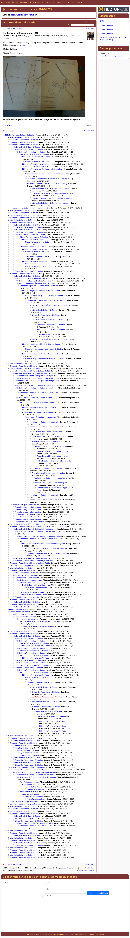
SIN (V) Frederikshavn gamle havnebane (35, 621)
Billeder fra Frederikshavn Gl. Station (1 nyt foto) (35, 823)
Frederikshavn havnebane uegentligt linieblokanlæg (52, 198)
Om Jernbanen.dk (80, 934)
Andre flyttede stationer (29, 792)
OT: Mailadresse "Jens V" (48, 334)
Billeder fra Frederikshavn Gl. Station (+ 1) (23, 855)
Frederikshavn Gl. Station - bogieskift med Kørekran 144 (31, 770)
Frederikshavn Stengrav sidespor (37, 587)
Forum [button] (59, 2)
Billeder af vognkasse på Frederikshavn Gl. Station (34, 278)
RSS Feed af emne (88, 130)
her (24, 45)
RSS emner (83, 870)
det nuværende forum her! (23, 14)
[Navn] (65, 889)
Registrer (92, 22)
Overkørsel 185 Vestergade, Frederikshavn (26, 565)
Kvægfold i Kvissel (19, 745)
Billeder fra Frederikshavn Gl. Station (20, 135)
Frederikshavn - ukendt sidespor (24, 575)
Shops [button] (78, 2)
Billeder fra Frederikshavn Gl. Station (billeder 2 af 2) (27, 524)
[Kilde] (65, 883)
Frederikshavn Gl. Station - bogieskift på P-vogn (26, 767)
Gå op (81, 868)
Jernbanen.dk (7, 2)
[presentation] (102, 885)
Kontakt (91, 870)
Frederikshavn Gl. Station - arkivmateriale (38, 412)
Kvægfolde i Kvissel (29, 755)
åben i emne (90, 28)
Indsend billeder (101, 893)
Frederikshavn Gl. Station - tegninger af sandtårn (31, 208)
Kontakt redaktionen (96, 934)
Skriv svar (8, 125)
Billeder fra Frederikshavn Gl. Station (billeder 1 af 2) (27, 368)
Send (91, 893)
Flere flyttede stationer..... (29, 782)
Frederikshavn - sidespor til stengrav (33, 582)
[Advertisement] (65, 916)
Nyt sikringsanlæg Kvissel (27, 750)
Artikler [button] (69, 2)
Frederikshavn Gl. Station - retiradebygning (46, 468)
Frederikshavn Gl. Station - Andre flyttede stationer (34, 775)
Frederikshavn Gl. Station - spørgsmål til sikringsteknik (35, 376)
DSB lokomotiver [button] (23, 2)
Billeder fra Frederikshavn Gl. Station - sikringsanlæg (42, 169)
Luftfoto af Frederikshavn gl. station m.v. (23, 801)
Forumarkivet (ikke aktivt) (20, 22)
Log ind (86, 22)
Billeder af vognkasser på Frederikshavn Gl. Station (44, 359)
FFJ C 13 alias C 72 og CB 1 (25, 818)
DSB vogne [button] (37, 2)
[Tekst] (23, 889)
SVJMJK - (103, 21)
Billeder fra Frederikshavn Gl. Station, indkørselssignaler (33, 529)
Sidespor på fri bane (25, 514)
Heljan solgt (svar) (106, 25)
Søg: (69, 25)
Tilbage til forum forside (14, 28)
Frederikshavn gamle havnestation (25, 505)
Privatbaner (50, 2)
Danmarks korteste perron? (18, 609)
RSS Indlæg (90, 868)
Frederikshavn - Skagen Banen (111, 56)
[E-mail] (65, 895)
